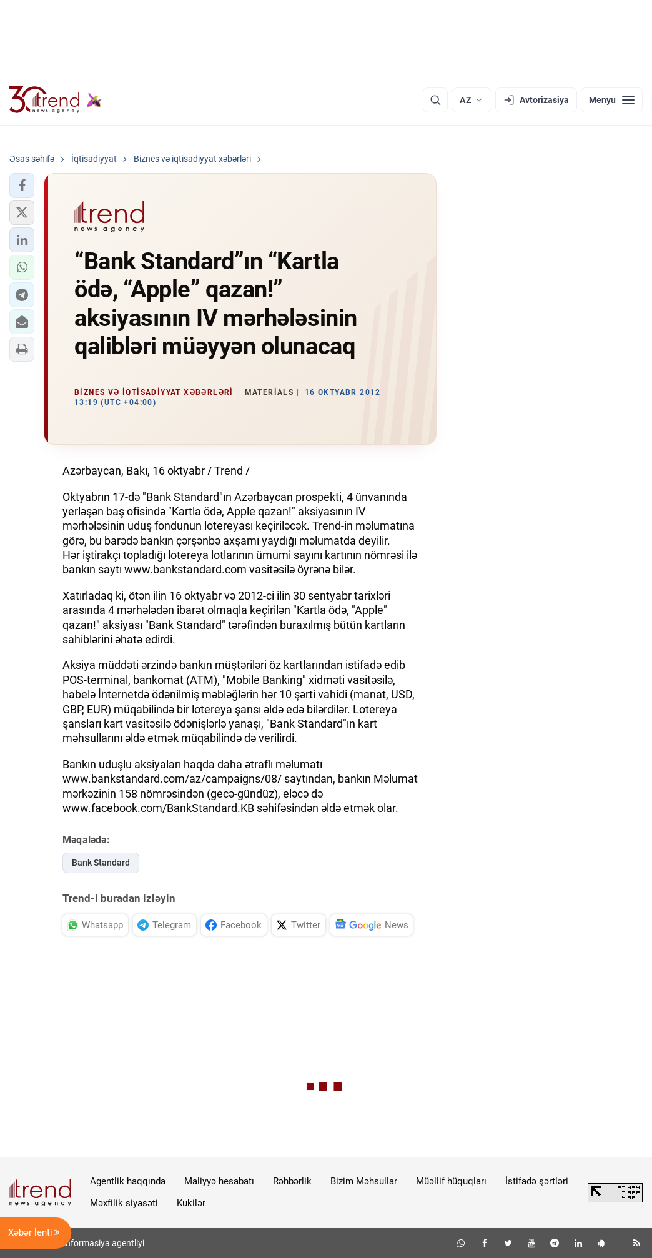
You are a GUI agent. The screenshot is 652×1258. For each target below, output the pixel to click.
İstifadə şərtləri (536, 1181)
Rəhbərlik (292, 1181)
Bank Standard (101, 863)
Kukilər (191, 1203)
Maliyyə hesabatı (219, 1181)
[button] (22, 185)
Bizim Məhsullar (363, 1181)
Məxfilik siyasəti (124, 1203)
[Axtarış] (435, 99)
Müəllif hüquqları (451, 1181)
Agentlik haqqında (127, 1181)
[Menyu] (612, 99)
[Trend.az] (55, 100)
